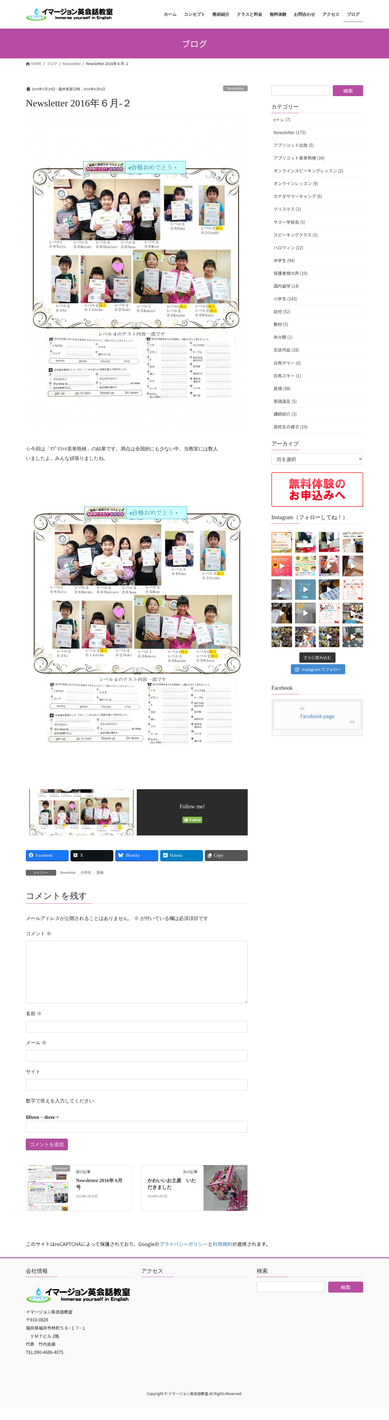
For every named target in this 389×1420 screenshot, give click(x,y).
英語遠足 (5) (285, 401)
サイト (33, 1071)
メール (36, 1042)
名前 (34, 1013)
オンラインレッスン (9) (296, 183)
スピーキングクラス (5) (296, 235)
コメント (38, 933)
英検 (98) (282, 388)
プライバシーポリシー (183, 1244)
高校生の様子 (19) (291, 427)
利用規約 (222, 1244)
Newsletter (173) (290, 132)
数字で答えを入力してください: (60, 1100)
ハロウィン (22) (288, 248)
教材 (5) (281, 324)
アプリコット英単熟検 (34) (299, 158)
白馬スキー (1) (287, 376)
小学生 (86, 872)
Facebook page (317, 716)
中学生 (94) (284, 260)
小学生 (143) (285, 299)
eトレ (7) (282, 119)
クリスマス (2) (287, 209)
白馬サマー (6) (287, 363)
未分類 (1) (283, 337)
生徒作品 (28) (286, 350)
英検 (100, 872)
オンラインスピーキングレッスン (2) (308, 171)
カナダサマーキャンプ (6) (298, 196)
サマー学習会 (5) (289, 222)
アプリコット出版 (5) (294, 145)
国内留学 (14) (286, 286)
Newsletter (235, 88)
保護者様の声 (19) (291, 273)
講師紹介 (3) (285, 414)
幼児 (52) (282, 311)
